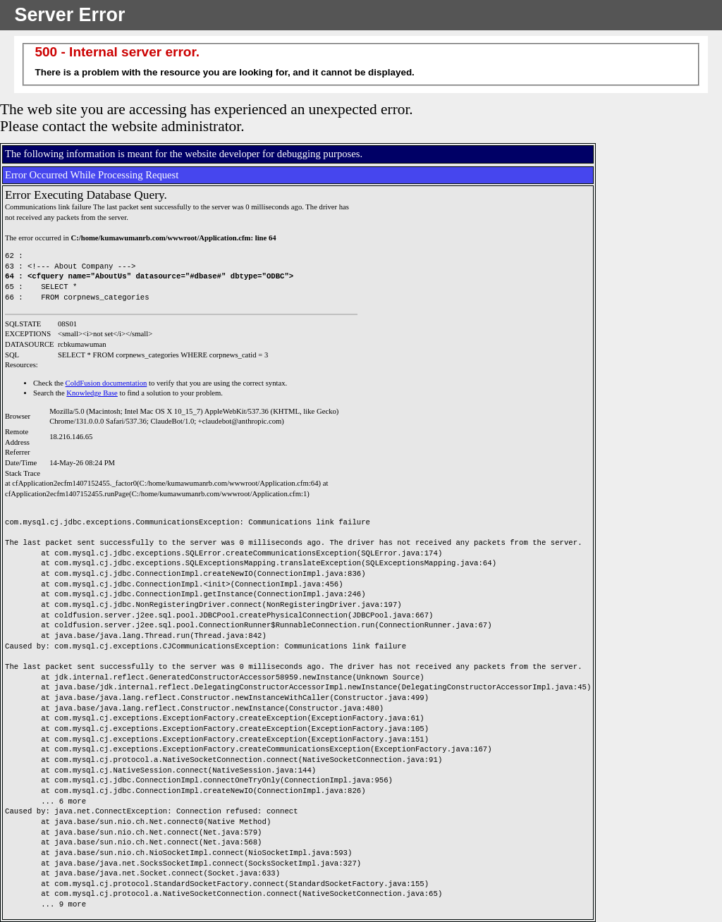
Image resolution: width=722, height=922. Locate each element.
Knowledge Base (92, 393)
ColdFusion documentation (106, 383)
